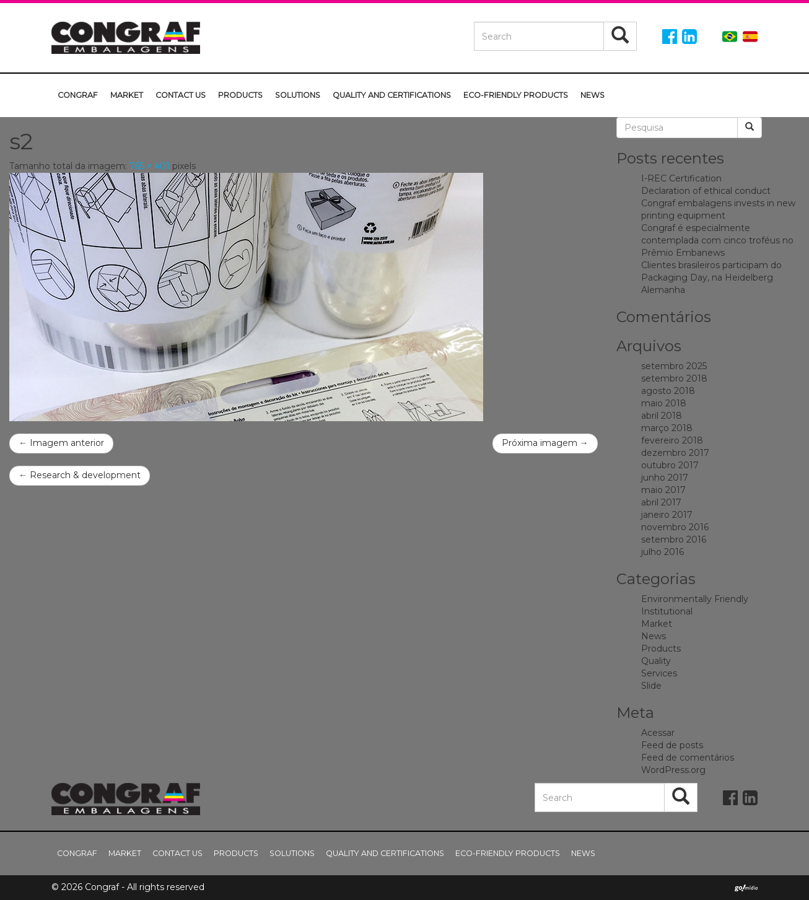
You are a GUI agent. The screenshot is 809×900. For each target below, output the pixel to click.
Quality (656, 660)
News (592, 95)
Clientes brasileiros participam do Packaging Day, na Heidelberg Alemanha (711, 277)
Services (659, 673)
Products (240, 95)
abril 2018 (661, 415)
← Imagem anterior (61, 442)
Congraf (78, 95)
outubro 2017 (670, 465)
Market (126, 95)
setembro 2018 (674, 378)
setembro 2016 (673, 539)
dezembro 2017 (675, 452)
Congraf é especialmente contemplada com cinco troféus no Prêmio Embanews (717, 240)
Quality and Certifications (392, 95)
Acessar (658, 732)
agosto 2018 (668, 390)
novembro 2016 (675, 527)
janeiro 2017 (667, 514)
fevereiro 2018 (672, 440)
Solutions (297, 95)
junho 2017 (664, 477)
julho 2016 (662, 551)
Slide (651, 685)
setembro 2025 (674, 366)
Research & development (80, 475)
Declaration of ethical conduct (706, 190)
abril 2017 (661, 502)
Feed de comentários (687, 757)
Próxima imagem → (545, 442)
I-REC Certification (681, 178)
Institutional (667, 611)
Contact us (180, 95)
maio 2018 (663, 403)
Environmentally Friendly (694, 599)
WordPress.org (673, 769)
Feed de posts (672, 745)
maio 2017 (663, 490)
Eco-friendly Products (515, 95)
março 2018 (667, 428)
